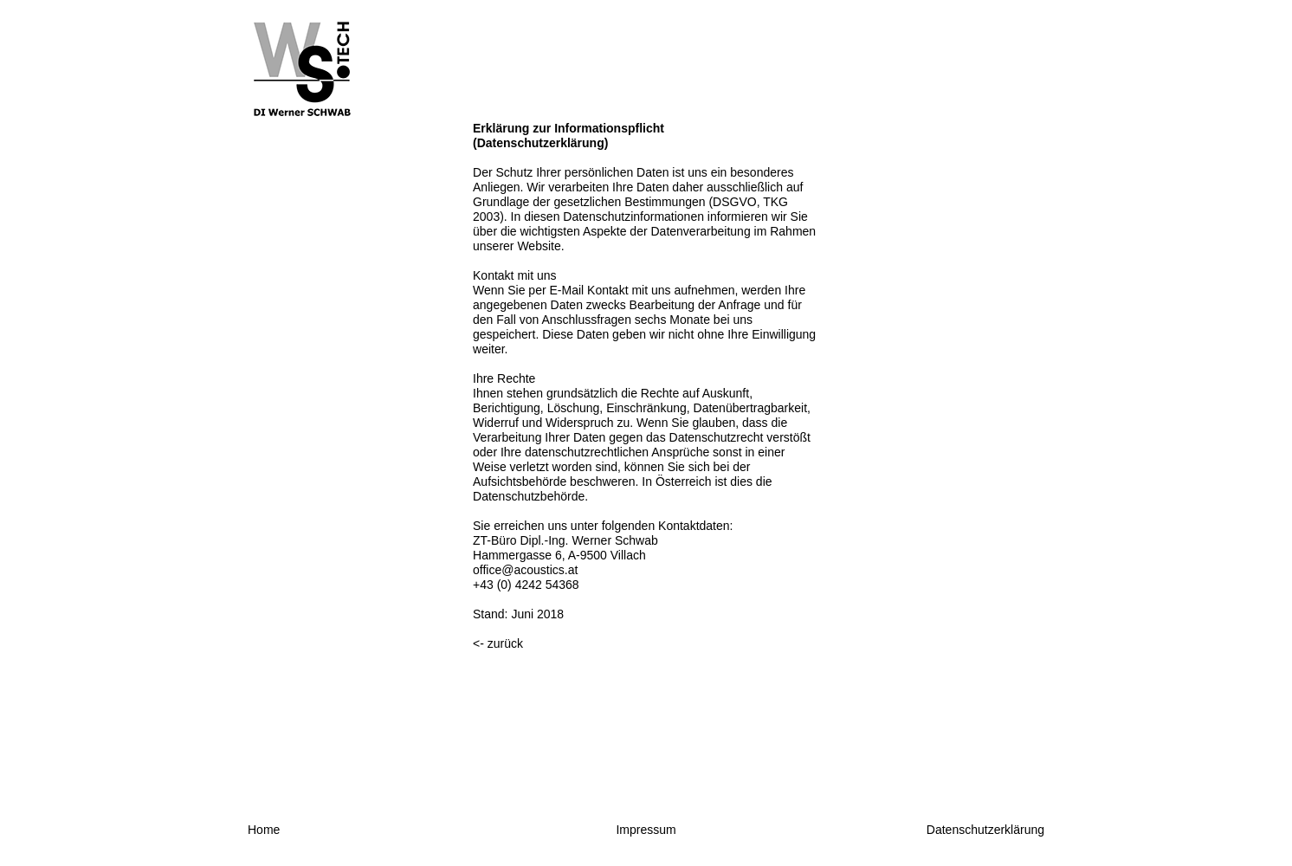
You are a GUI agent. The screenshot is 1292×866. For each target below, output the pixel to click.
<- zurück (498, 643)
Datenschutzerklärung (985, 830)
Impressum (645, 830)
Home (264, 830)
